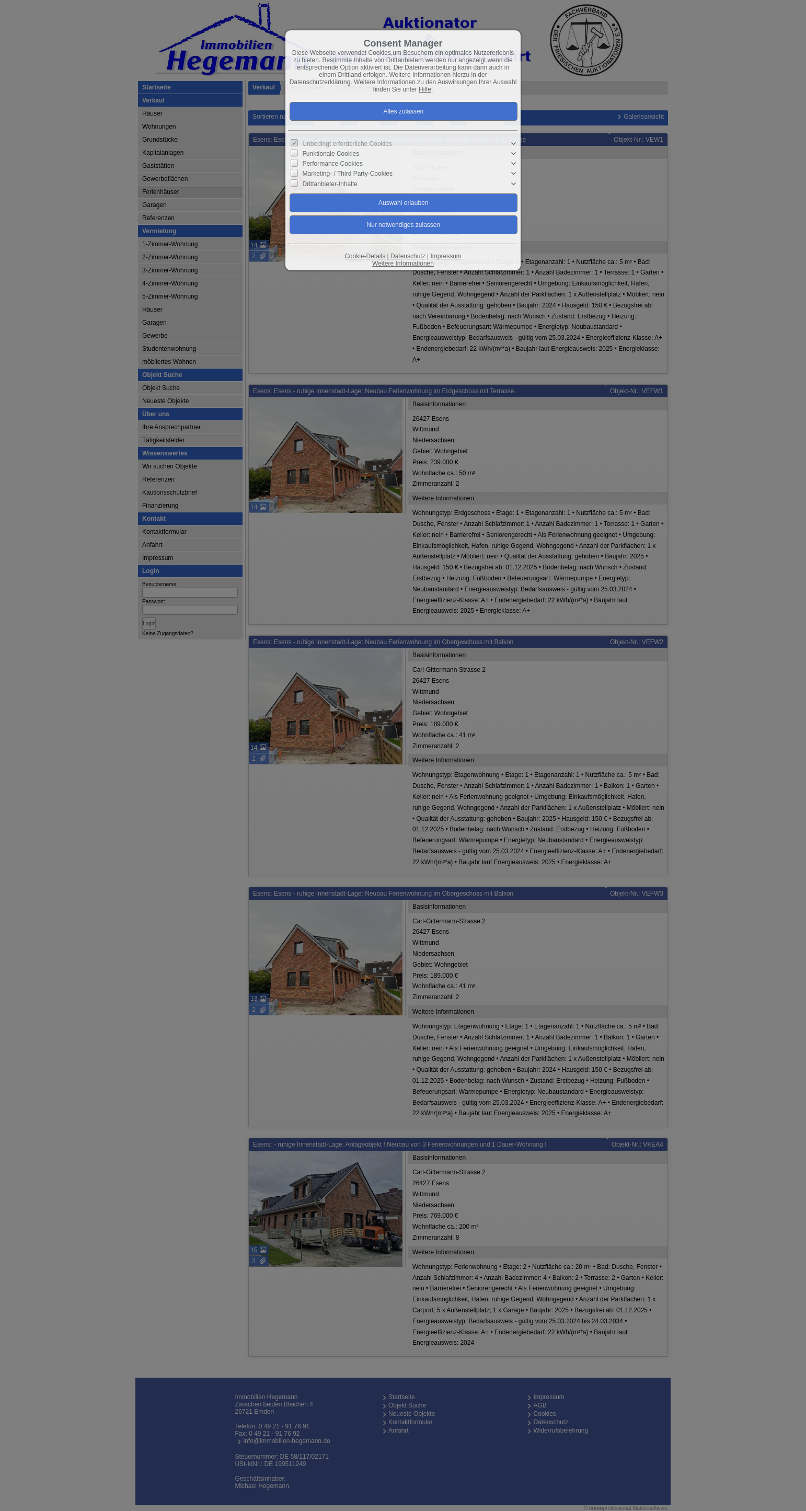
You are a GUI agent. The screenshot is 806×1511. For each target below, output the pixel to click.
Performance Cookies (333, 163)
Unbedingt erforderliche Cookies (347, 143)
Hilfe (425, 89)
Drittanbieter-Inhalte (330, 183)
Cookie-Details (364, 256)
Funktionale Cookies (331, 153)
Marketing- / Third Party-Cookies (348, 173)
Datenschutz (407, 256)
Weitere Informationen (403, 263)
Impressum (445, 256)
